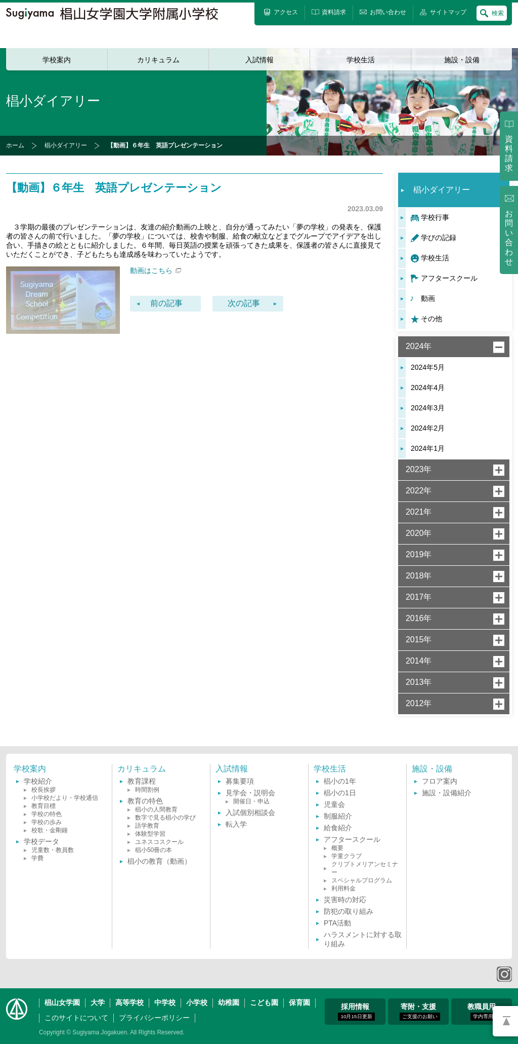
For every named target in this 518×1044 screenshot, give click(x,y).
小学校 (196, 1002)
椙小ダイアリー (66, 145)
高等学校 (129, 1002)
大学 (98, 1002)
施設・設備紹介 (446, 793)
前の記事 (166, 303)
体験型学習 (150, 833)
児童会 (334, 804)
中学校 (165, 1002)
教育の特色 (145, 801)
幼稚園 (228, 1002)
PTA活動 (337, 923)
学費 (37, 858)
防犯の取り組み (348, 911)
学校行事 (435, 217)
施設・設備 (462, 60)
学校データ (41, 841)
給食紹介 (338, 828)
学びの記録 (438, 238)
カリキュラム (158, 60)
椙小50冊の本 (153, 850)
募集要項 (240, 781)
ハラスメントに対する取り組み (363, 939)
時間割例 (147, 789)
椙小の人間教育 (156, 809)
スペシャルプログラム (361, 880)
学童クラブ (346, 856)
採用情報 (356, 1011)
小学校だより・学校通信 (64, 797)
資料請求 (509, 153)
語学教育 (147, 825)
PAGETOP (505, 1021)
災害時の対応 (345, 900)
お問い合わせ (509, 237)
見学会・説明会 (250, 793)
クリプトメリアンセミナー (364, 868)
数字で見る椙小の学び (165, 817)
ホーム (15, 145)
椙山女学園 (62, 1002)
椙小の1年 (340, 781)
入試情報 (259, 60)
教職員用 (481, 1011)
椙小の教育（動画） (159, 861)
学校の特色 (46, 814)
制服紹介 (338, 816)
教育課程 (141, 781)
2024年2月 (428, 428)
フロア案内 (439, 781)
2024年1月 (428, 448)
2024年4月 (428, 387)
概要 (337, 848)
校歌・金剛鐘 (49, 830)
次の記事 (244, 303)
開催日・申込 (251, 801)
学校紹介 (38, 781)
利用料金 (343, 888)
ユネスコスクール (159, 841)
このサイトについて (76, 1018)
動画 (428, 298)
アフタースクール (449, 278)
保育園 (299, 1002)
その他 (431, 319)
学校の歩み (46, 822)
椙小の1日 (340, 793)
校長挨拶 (43, 789)
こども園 (264, 1002)
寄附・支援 (420, 1011)
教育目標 (43, 805)
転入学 (236, 824)
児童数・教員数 (52, 850)
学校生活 (361, 60)
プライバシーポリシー (154, 1018)
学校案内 (56, 60)
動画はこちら (155, 270)
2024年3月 (428, 408)
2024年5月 (428, 367)
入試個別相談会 (250, 812)
